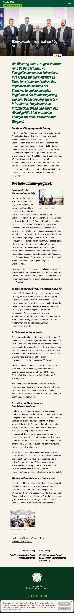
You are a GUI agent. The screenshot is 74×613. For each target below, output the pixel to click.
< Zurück (57, 56)
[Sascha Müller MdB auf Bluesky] (45, 596)
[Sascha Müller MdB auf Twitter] (28, 596)
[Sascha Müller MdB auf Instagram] (37, 596)
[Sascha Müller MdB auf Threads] (41, 596)
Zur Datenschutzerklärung (12, 609)
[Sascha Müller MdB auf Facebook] (32, 596)
